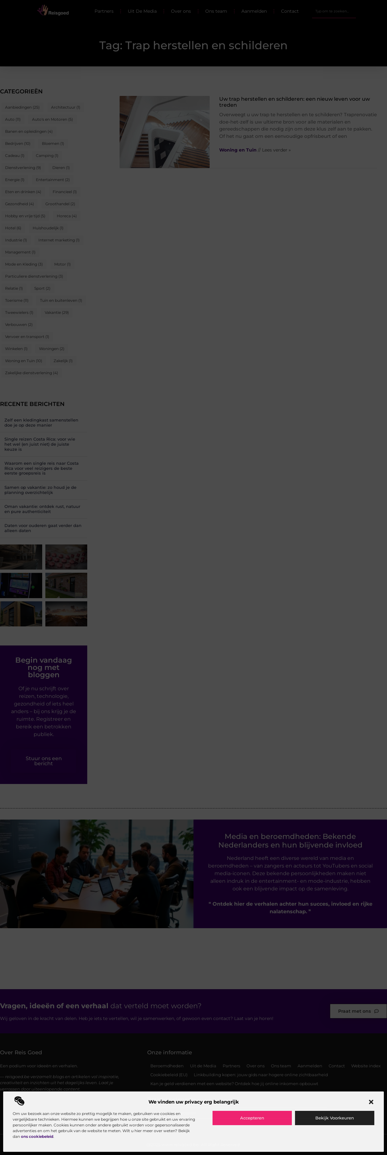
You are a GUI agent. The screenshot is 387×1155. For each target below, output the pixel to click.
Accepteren (252, 1117)
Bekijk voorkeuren (334, 1117)
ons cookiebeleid (37, 1136)
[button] (371, 1102)
